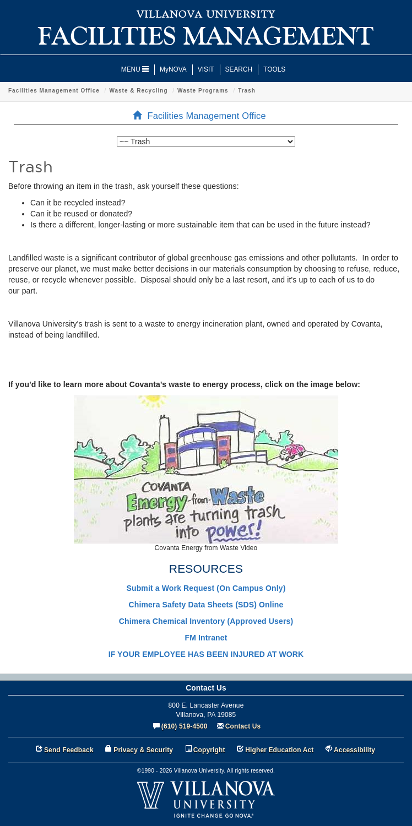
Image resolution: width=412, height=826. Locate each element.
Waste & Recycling (138, 91)
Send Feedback (69, 750)
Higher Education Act (279, 750)
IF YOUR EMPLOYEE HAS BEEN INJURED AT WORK (206, 654)
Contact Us (243, 726)
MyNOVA (173, 69)
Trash (247, 91)
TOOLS (274, 69)
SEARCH (239, 69)
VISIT (206, 69)
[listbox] (206, 141)
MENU (135, 69)
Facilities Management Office (54, 91)
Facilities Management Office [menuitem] (202, 116)
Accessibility (354, 750)
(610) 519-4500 (184, 726)
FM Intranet (206, 637)
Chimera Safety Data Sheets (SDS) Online (206, 604)
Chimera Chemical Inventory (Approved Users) (206, 621)
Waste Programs (203, 91)
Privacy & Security (143, 750)
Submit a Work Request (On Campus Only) (206, 588)
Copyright (209, 750)
